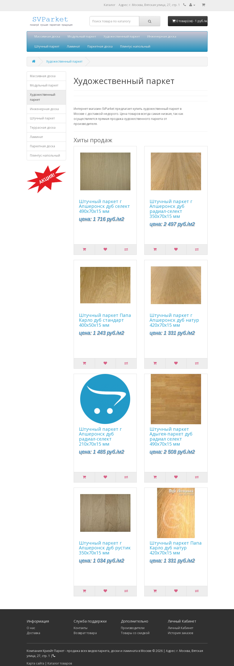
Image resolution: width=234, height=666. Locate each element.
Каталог (109, 5)
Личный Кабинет (180, 628)
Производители (133, 628)
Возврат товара (85, 633)
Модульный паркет (82, 36)
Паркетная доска (100, 46)
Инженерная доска (161, 36)
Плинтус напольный (135, 46)
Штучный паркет (46, 46)
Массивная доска (47, 36)
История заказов (180, 633)
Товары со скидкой (135, 633)
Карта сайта (35, 663)
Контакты (80, 628)
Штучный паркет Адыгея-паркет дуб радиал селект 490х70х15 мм (171, 436)
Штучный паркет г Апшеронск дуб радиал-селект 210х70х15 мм (100, 436)
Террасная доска (43, 127)
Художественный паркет (122, 36)
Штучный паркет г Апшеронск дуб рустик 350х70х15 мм (105, 548)
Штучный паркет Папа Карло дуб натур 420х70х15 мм (176, 548)
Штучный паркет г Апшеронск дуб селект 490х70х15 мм (104, 206)
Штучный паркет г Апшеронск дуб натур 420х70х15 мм (174, 320)
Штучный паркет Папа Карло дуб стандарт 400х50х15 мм (105, 320)
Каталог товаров (60, 663)
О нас (31, 628)
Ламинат (73, 46)
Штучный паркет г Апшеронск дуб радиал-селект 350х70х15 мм (171, 208)
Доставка (33, 633)
